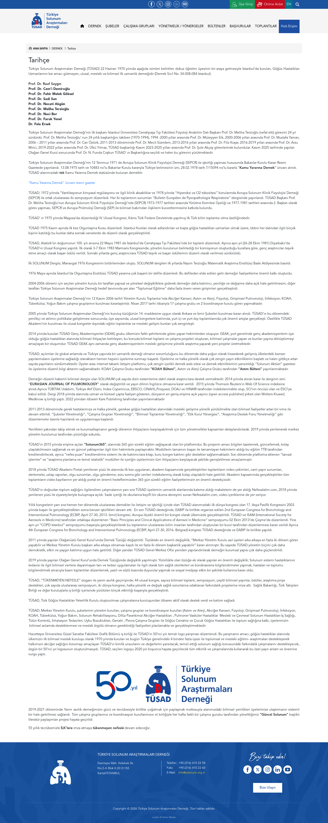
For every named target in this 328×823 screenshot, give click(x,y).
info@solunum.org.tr (191, 772)
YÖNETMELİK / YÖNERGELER (181, 26)
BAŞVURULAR (240, 26)
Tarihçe (71, 48)
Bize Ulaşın (268, 787)
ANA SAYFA (40, 48)
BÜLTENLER (217, 26)
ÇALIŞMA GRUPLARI (138, 26)
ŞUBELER (112, 26)
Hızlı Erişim (289, 26)
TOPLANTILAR (266, 26)
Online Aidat (270, 4)
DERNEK (94, 26)
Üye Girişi (242, 4)
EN (289, 4)
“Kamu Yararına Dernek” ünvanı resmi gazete (61, 183)
